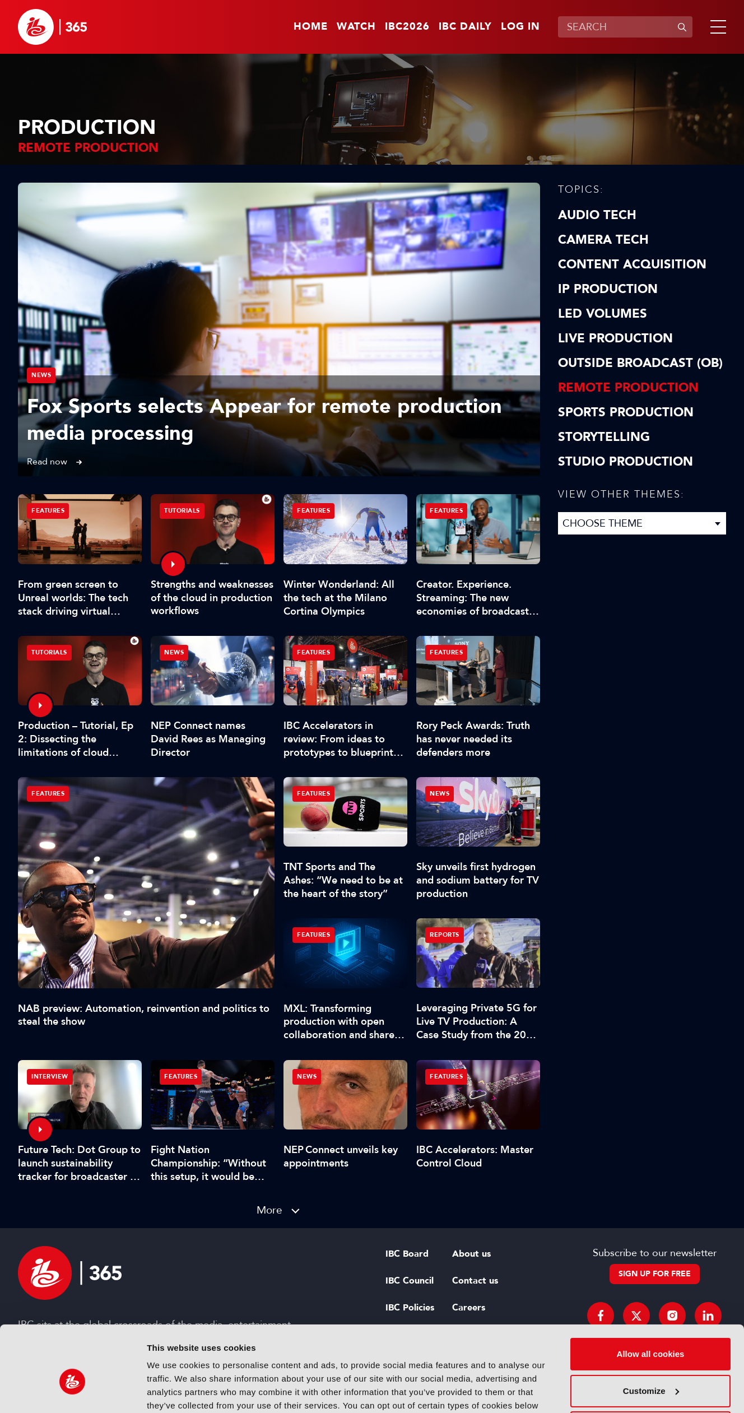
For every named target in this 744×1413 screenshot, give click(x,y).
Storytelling (604, 437)
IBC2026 (407, 26)
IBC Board (407, 1254)
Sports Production (626, 412)
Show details (173, 1391)
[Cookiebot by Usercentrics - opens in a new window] (73, 1391)
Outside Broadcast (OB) (640, 363)
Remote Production (628, 387)
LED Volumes (602, 313)
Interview (49, 1076)
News (41, 375)
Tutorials (182, 510)
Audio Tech (597, 215)
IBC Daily (465, 26)
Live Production (615, 338)
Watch (356, 26)
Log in (520, 26)
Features (47, 793)
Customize (651, 1331)
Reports (444, 935)
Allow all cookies (651, 1295)
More (269, 1210)
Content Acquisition (632, 264)
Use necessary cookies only (650, 1368)
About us (471, 1254)
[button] (716, 27)
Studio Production (625, 461)
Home (311, 26)
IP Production (608, 289)
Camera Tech (603, 239)
